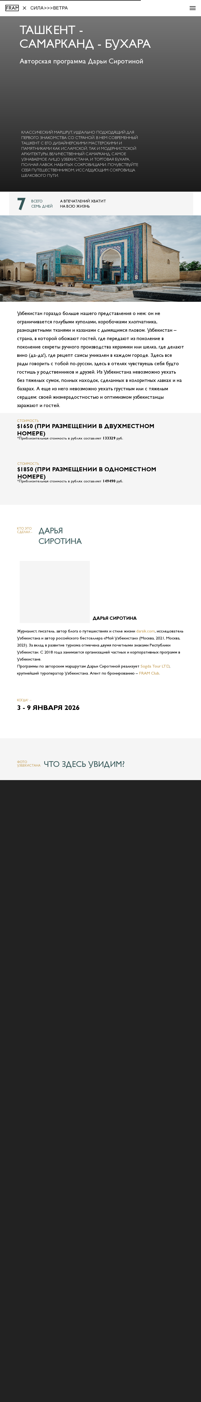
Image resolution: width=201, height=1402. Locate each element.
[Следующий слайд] (192, 1341)
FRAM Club (149, 673)
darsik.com (145, 631)
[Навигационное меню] (193, 8)
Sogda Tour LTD (155, 666)
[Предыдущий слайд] (9, 1341)
